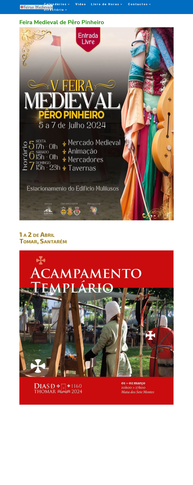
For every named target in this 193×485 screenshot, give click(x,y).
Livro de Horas (105, 4)
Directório (54, 10)
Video (80, 4)
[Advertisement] (96, 441)
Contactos (138, 4)
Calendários (55, 4)
